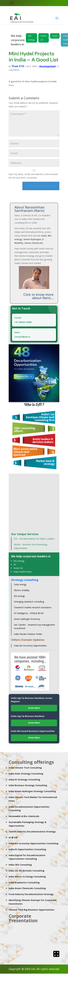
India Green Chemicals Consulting (27, 888)
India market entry (22, 571)
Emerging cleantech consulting (29, 601)
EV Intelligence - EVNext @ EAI (29, 613)
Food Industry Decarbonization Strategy (31, 894)
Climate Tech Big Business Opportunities (31, 909)
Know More (34, 708)
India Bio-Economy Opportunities (30, 645)
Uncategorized (47, 66)
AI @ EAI (13, 837)
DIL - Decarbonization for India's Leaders (34, 538)
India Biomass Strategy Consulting (28, 785)
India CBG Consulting (20, 864)
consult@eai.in (22, 336)
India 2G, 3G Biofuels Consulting (26, 870)
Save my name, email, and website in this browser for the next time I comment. (33, 176)
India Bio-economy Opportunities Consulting (33, 843)
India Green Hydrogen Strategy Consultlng (32, 791)
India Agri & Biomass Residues (28, 716)
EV (15, 564)
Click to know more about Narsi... (38, 296)
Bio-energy (31, 37)
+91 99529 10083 (23, 322)
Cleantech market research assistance (32, 607)
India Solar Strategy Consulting (26, 773)
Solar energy (20, 584)
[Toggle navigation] (12, 3)
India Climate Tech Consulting (25, 767)
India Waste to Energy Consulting (27, 876)
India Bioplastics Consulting (24, 882)
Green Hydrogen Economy (27, 619)
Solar (54, 35)
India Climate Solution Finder (28, 634)
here (11, 85)
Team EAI (18, 66)
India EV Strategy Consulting (24, 779)
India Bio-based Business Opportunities (33, 730)
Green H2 (44, 37)
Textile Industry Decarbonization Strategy (32, 831)
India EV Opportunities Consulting (27, 849)
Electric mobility (21, 590)
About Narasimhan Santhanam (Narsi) (29, 209)
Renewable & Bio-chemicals (24, 816)
